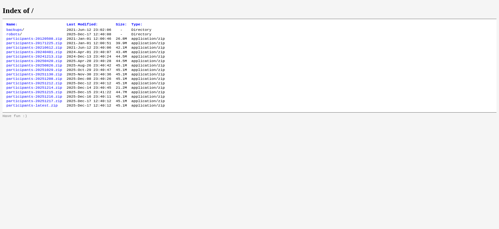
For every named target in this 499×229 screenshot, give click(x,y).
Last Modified (82, 24)
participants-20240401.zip (34, 56)
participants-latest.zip (32, 117)
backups (14, 30)
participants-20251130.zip (34, 81)
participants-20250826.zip (34, 71)
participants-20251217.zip (34, 112)
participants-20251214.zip (34, 97)
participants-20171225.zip (34, 46)
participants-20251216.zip (34, 107)
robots (13, 35)
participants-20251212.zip (34, 91)
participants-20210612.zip (34, 51)
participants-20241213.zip (34, 61)
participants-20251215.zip (34, 102)
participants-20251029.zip (34, 76)
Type (137, 24)
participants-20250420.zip (34, 66)
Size (121, 24)
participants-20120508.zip (34, 41)
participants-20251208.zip (34, 86)
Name (12, 24)
